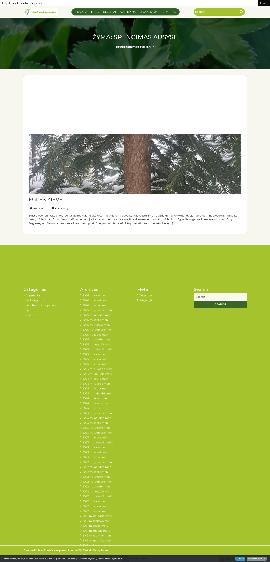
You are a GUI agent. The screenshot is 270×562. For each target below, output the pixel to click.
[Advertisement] (135, 108)
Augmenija (128, 11)
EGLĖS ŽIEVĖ (48, 198)
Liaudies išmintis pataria (158, 11)
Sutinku (240, 558)
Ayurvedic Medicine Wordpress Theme (50, 550)
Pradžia (81, 11)
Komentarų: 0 (63, 206)
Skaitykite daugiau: (256, 558)
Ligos (95, 11)
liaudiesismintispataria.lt (133, 46)
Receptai (109, 11)
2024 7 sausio (41, 206)
